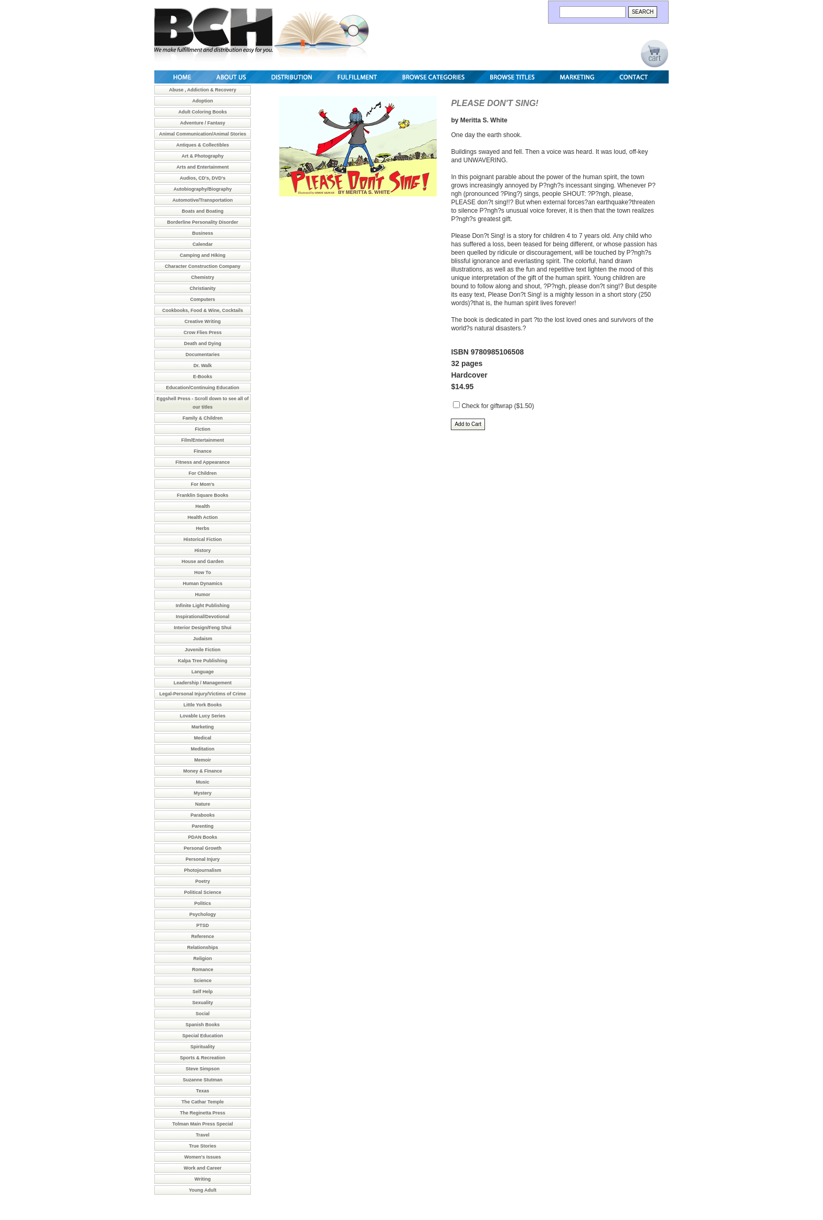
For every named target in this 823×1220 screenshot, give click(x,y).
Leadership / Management (203, 682)
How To (202, 572)
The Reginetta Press (203, 1112)
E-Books (203, 376)
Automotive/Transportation (202, 200)
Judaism (203, 638)
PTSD (202, 925)
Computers (202, 299)
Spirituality (203, 1046)
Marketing (203, 726)
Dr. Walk (202, 365)
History (202, 550)
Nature (202, 804)
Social (203, 1013)
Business (202, 233)
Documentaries (202, 354)
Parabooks (203, 815)
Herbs (202, 528)
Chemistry (202, 277)
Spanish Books (202, 1024)
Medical (202, 738)
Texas (202, 1090)
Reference (202, 936)
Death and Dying (202, 343)
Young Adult (202, 1190)
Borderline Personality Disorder (202, 222)
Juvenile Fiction (202, 649)
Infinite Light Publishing (203, 605)
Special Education (202, 1035)
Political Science (202, 892)
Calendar (203, 244)
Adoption (202, 100)
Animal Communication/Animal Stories (202, 134)
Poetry (202, 881)
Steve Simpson (203, 1068)
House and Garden (203, 561)
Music (202, 782)
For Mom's (202, 484)
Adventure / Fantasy (202, 123)
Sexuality (202, 1002)
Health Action (202, 517)
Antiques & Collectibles (202, 145)
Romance (203, 969)
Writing (203, 1179)
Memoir (202, 760)
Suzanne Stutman (203, 1079)
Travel (202, 1135)
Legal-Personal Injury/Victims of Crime (203, 693)
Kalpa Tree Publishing (202, 660)
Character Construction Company (202, 266)
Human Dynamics (203, 583)
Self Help (203, 991)
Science (203, 980)
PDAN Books (202, 837)
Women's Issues (202, 1157)
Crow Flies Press (203, 332)
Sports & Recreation (203, 1057)
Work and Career (202, 1168)
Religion (202, 958)
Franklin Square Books (202, 495)
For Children (202, 473)
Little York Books (202, 704)
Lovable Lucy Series (202, 715)
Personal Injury (202, 859)
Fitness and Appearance (202, 462)
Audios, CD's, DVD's (203, 178)
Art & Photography (203, 156)
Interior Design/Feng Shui (202, 627)
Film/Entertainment (202, 440)
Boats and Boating (203, 211)
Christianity (202, 288)
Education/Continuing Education (202, 387)
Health (202, 506)
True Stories (202, 1146)
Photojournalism (202, 870)
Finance (203, 451)
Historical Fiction (202, 539)
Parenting (203, 826)
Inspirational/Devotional (202, 616)
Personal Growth (202, 848)
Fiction (202, 429)
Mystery (203, 793)
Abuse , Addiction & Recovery (202, 89)
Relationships (202, 947)
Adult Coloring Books (202, 111)
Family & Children (203, 418)
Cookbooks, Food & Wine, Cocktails (202, 310)
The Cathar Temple (203, 1101)
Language (203, 671)
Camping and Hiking (202, 255)
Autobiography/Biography (203, 189)
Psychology (202, 914)
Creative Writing (203, 321)
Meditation (203, 749)
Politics (202, 903)
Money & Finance (202, 771)
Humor (202, 594)
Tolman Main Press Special (202, 1124)
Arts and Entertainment (202, 167)
